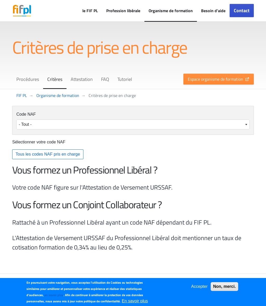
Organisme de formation (171, 11)
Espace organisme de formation (215, 79)
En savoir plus (135, 301)
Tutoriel (124, 79)
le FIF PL (90, 11)
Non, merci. (224, 286)
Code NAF (26, 114)
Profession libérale (123, 11)
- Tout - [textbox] (25, 124)
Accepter (199, 286)
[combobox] (133, 124)
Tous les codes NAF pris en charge (48, 154)
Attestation (82, 79)
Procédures (27, 79)
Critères (54, 79)
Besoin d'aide (213, 11)
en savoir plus (53, 295)
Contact (242, 10)
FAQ (105, 79)
